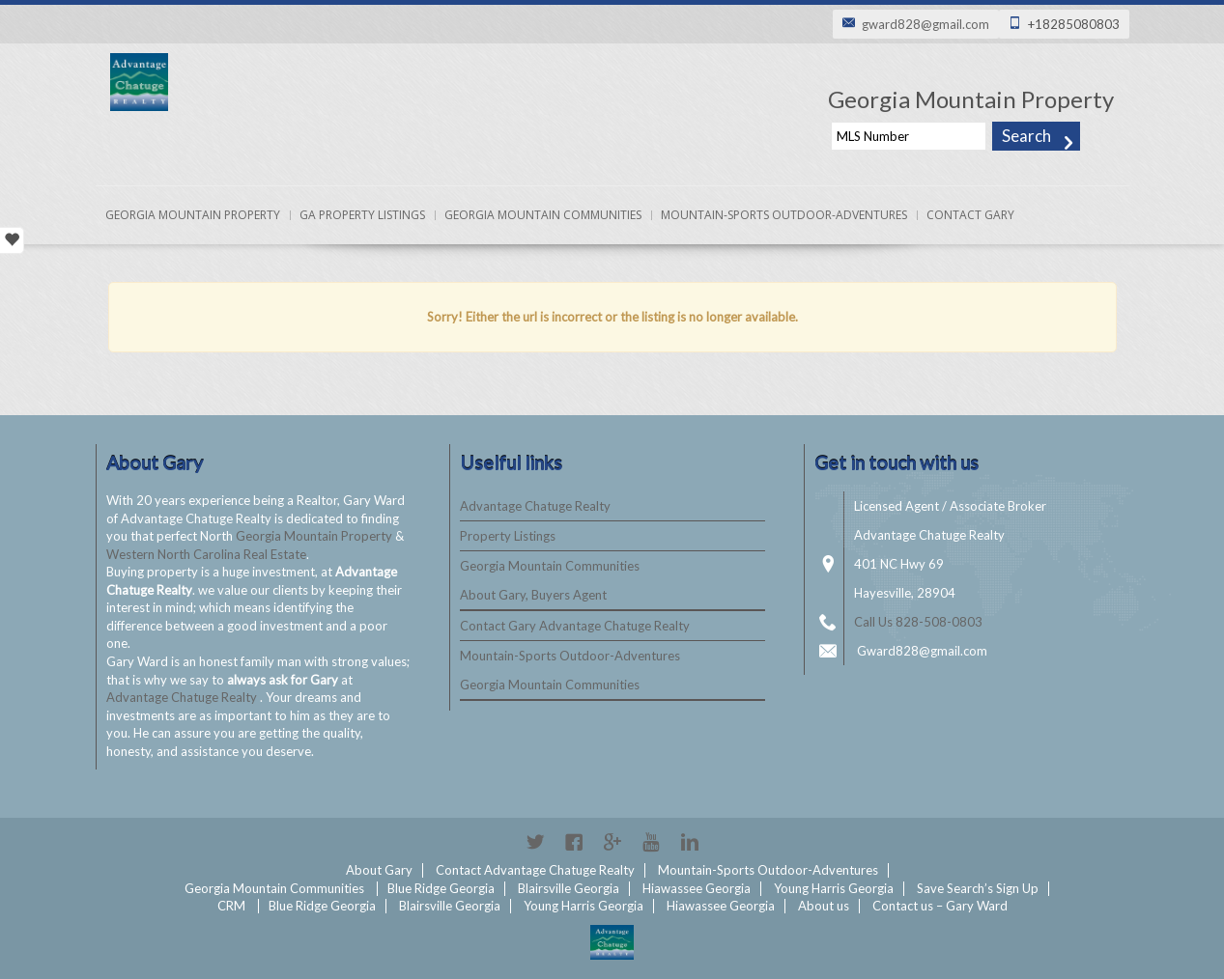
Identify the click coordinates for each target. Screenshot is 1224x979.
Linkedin (689, 841)
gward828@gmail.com (925, 24)
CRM (231, 905)
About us (823, 905)
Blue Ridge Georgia (441, 888)
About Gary (379, 870)
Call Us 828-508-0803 (918, 621)
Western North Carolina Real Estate (206, 554)
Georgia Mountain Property (192, 215)
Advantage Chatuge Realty (183, 697)
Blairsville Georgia (568, 888)
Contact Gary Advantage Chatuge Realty (575, 625)
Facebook (573, 841)
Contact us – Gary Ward (940, 905)
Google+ (612, 841)
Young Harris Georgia (834, 888)
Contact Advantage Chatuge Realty (535, 870)
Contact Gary (970, 215)
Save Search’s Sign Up (978, 888)
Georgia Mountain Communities (542, 215)
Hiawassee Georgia (696, 888)
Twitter (535, 841)
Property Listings (507, 536)
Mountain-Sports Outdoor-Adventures (784, 215)
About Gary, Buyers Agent (533, 594)
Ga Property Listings (362, 215)
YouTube (651, 841)
